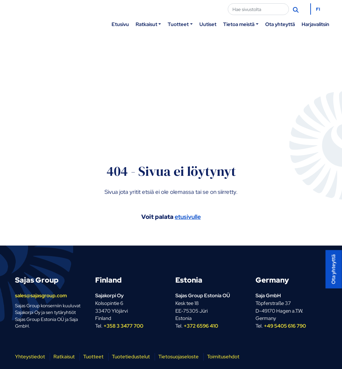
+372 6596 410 (201, 325)
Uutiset (207, 24)
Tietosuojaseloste (178, 356)
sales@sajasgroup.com (41, 295)
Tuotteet (178, 24)
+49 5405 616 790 (285, 325)
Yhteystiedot (30, 356)
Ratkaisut (146, 24)
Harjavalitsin (315, 24)
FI (318, 9)
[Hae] (296, 9)
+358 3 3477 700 (123, 325)
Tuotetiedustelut (131, 356)
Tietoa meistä (238, 24)
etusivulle (188, 217)
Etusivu (120, 24)
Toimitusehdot (223, 356)
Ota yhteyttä (280, 24)
